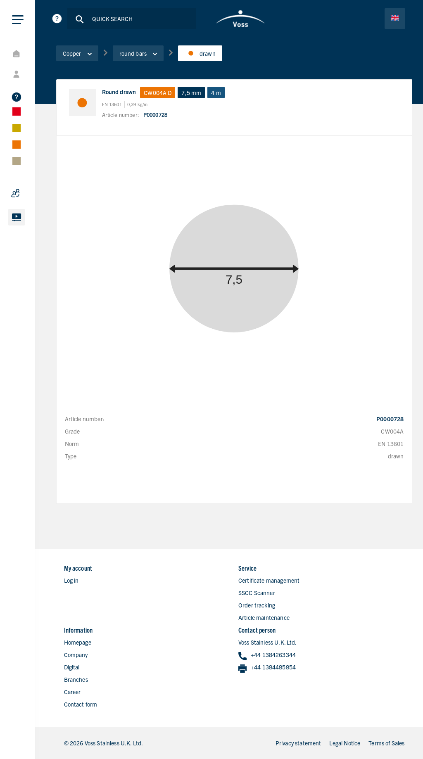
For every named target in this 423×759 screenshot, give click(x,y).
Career (72, 691)
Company (76, 654)
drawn (200, 53)
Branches (76, 679)
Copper (77, 53)
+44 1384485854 (267, 667)
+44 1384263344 (267, 655)
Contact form (80, 704)
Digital (72, 667)
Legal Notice (344, 743)
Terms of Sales (386, 743)
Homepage (77, 642)
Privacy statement (298, 743)
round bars (138, 53)
